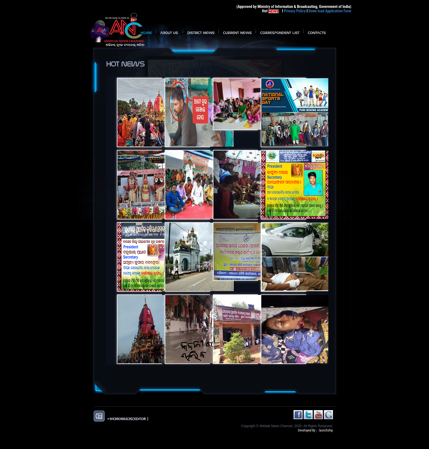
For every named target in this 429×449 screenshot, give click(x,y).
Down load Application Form (329, 11)
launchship (326, 430)
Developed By (306, 430)
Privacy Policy (295, 11)
